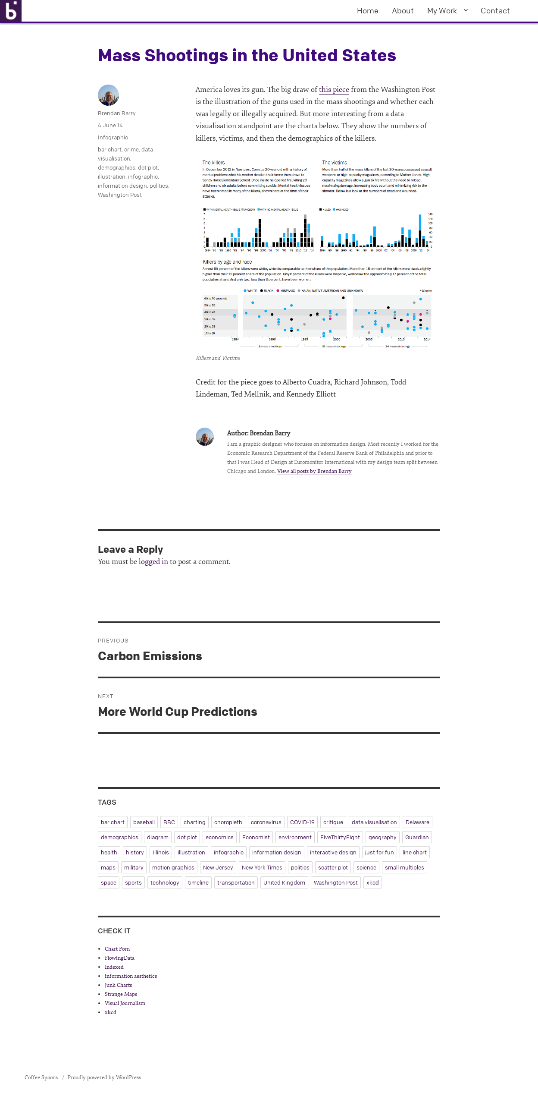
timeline (198, 882)
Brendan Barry (117, 113)
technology (164, 882)
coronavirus (266, 822)
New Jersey (218, 867)
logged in (153, 561)
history (135, 852)
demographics (116, 167)
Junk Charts (118, 985)
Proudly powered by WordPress (104, 1077)
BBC (169, 822)
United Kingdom (284, 882)
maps (108, 867)
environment (295, 837)
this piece (334, 89)
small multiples (404, 867)
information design (122, 185)
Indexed (114, 967)
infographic (143, 176)
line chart (415, 852)
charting (195, 822)
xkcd (372, 882)
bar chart (110, 149)
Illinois (161, 852)
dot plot (148, 167)
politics (159, 185)
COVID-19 (302, 822)
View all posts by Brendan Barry (314, 471)
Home (367, 10)
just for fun (379, 852)
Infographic (113, 137)
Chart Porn (117, 948)
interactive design (333, 852)
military (134, 867)
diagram (158, 837)
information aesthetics (131, 976)
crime (131, 149)
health (109, 852)
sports (133, 882)
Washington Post (120, 194)
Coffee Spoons (42, 1077)
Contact (495, 10)
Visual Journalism (125, 1003)
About (403, 10)
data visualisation (374, 822)
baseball (144, 822)
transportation (236, 882)
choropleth (228, 822)
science (366, 867)
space (108, 882)
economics (220, 837)
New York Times (262, 867)
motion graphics (173, 867)
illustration (111, 176)
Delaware (417, 822)
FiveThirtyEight (340, 837)
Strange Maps (121, 994)
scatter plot (333, 867)
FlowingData (119, 957)
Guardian (417, 837)
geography (383, 837)
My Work (442, 10)
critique (333, 822)
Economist (256, 837)
